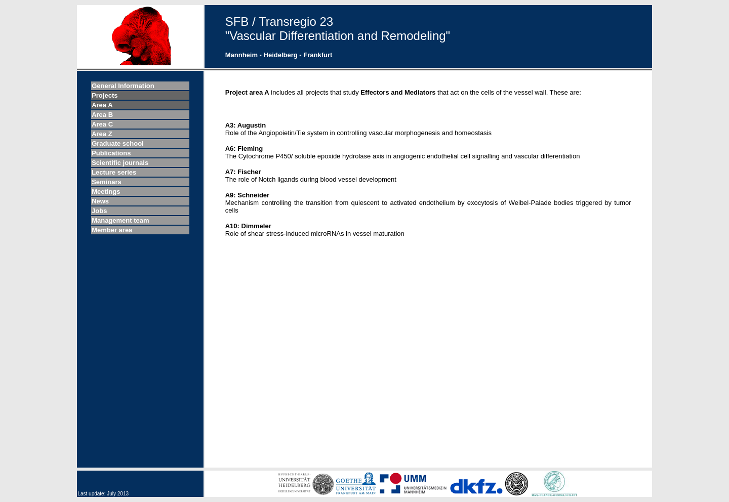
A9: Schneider (247, 195)
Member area (112, 230)
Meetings (106, 191)
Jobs (99, 211)
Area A (102, 105)
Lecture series (114, 172)
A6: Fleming (244, 148)
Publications (111, 153)
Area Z (102, 134)
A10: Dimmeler (248, 226)
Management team (120, 220)
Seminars (107, 182)
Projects (104, 95)
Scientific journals (120, 162)
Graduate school (118, 143)
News (100, 201)
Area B (102, 114)
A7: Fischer (243, 172)
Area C (102, 124)
